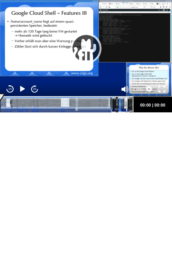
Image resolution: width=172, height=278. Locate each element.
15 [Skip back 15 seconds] (10, 89)
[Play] (22, 89)
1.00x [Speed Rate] (138, 89)
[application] (86, 48)
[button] (86, 48)
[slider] (66, 104)
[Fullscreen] (162, 89)
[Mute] (125, 89)
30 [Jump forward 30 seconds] (35, 89)
